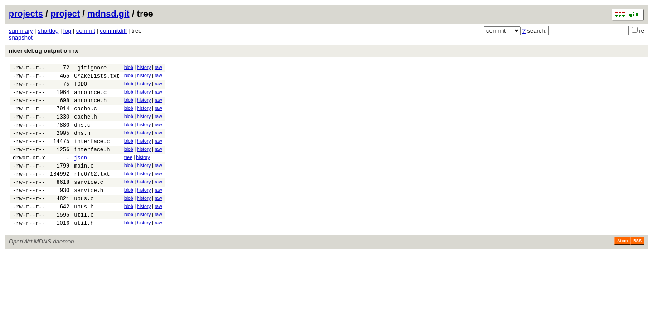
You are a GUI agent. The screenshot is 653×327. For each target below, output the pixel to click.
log (67, 30)
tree (128, 172)
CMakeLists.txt (97, 78)
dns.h (82, 145)
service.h (88, 212)
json (80, 174)
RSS (637, 268)
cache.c (85, 116)
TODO (80, 88)
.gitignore (90, 69)
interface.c (92, 155)
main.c (83, 183)
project (65, 14)
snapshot (21, 37)
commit (85, 30)
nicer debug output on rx (43, 50)
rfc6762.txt (92, 193)
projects (26, 14)
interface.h (92, 164)
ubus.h (83, 231)
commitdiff (113, 30)
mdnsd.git (108, 14)
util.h (83, 250)
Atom (622, 268)
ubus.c (83, 221)
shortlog (48, 30)
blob (128, 67)
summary (21, 30)
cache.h (85, 126)
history (144, 67)
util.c (83, 240)
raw (158, 67)
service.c (88, 202)
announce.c (90, 97)
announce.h (90, 107)
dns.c (82, 135)
